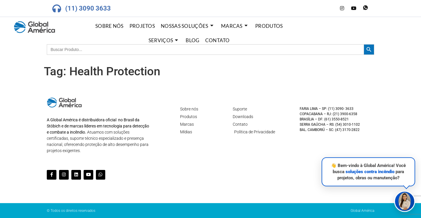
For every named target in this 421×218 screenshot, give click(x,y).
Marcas (234, 26)
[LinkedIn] (330, 8)
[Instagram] (342, 8)
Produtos (269, 26)
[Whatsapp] (365, 8)
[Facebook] (318, 8)
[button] (404, 200)
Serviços (163, 40)
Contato (217, 40)
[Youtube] (353, 8)
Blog (192, 40)
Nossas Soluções (187, 26)
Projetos (142, 26)
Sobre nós (109, 26)
